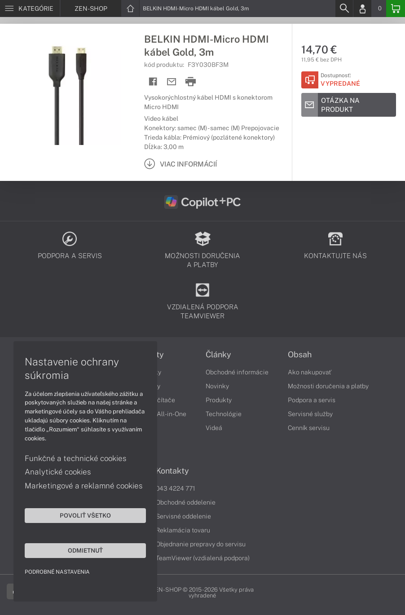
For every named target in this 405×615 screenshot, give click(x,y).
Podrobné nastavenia (57, 572)
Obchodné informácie (237, 372)
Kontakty (172, 471)
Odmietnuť (85, 550)
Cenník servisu (309, 427)
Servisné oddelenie (183, 516)
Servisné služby (310, 413)
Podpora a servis (311, 400)
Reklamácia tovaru (183, 530)
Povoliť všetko (85, 515)
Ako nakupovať (309, 372)
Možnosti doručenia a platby (328, 386)
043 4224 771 (175, 488)
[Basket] (395, 8)
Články (218, 355)
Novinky (217, 386)
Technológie (224, 413)
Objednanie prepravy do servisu (201, 544)
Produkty (219, 400)
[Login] (362, 8)
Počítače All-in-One (158, 413)
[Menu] (30, 8)
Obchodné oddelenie (186, 502)
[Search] (344, 8)
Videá (214, 427)
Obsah (300, 355)
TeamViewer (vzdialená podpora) (203, 558)
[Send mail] (171, 82)
